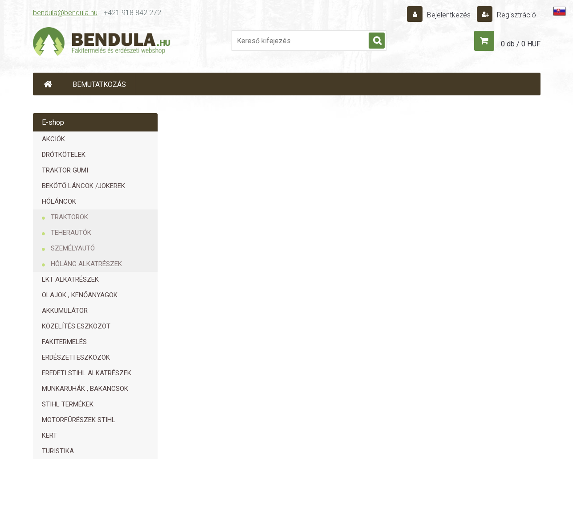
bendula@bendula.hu (65, 12)
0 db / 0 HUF (520, 44)
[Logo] (102, 43)
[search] (377, 41)
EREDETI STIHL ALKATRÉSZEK (86, 373)
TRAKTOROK (69, 217)
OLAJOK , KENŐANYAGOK (80, 295)
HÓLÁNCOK (59, 201)
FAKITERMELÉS (64, 342)
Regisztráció (515, 15)
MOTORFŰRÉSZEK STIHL (78, 420)
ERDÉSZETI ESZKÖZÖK (76, 357)
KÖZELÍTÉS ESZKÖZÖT (76, 326)
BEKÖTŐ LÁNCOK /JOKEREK (83, 186)
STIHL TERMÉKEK (67, 404)
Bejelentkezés (448, 15)
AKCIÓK (53, 139)
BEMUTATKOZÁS (99, 84)
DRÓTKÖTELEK (63, 155)
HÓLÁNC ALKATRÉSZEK (86, 264)
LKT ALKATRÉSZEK (70, 279)
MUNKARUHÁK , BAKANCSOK (85, 389)
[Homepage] (48, 84)
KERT (49, 435)
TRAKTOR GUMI (65, 170)
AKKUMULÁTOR (65, 311)
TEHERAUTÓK (71, 233)
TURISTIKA (58, 451)
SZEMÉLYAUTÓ (73, 248)
